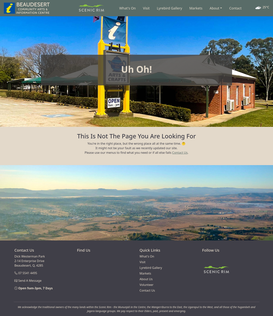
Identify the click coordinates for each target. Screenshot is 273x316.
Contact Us (179, 153)
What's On (127, 8)
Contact (235, 8)
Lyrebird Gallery (169, 8)
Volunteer (146, 285)
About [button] (214, 8)
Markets (195, 8)
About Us (146, 279)
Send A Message (30, 281)
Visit (146, 8)
